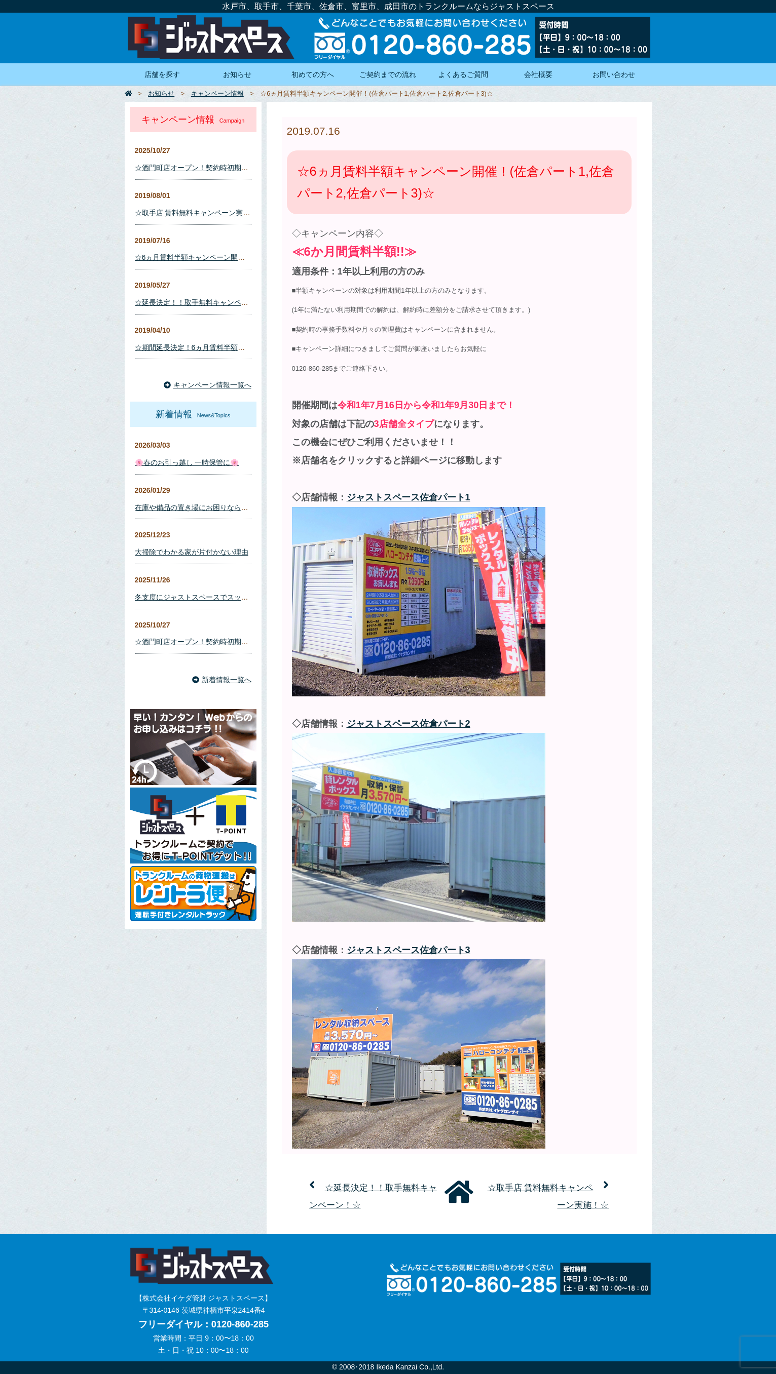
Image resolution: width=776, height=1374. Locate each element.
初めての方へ (312, 74)
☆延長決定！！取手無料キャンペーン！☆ (202, 302)
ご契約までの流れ (387, 74)
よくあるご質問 (463, 74)
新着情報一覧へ (221, 680)
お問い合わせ (614, 74)
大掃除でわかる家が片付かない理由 (191, 552)
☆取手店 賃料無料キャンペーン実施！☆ (200, 213)
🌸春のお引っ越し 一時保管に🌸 (187, 462)
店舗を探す (162, 74)
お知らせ (237, 74)
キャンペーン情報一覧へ (207, 385)
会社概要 (538, 74)
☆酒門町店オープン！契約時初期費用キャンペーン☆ (220, 168)
